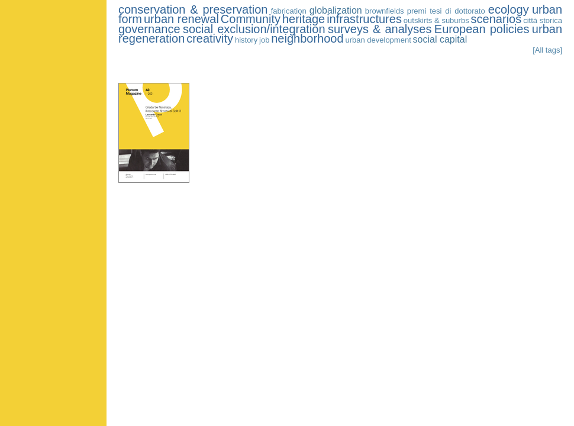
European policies (482, 29)
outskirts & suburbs (436, 20)
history (246, 40)
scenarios (496, 18)
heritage (303, 18)
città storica (542, 20)
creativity (209, 38)
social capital (440, 39)
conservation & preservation (193, 9)
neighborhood (307, 38)
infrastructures (364, 18)
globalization (335, 10)
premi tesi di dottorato (446, 11)
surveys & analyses (379, 29)
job (264, 40)
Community (250, 18)
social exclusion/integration (254, 29)
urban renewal (181, 18)
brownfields (384, 11)
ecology (508, 9)
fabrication (289, 11)
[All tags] (547, 50)
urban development (378, 40)
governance (149, 29)
